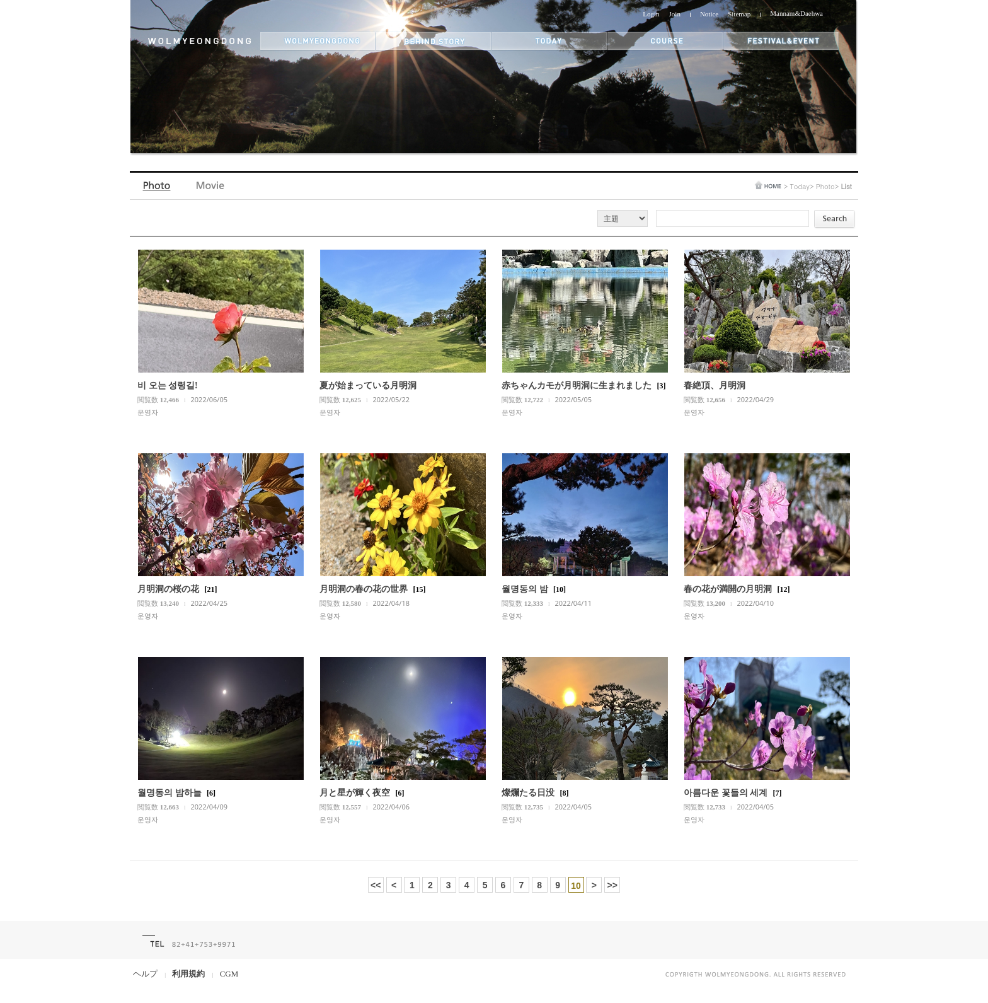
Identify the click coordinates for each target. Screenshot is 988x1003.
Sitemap (739, 14)
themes (665, 41)
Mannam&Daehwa (796, 13)
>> (612, 885)
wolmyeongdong (318, 41)
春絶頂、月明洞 (714, 385)
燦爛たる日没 (528, 792)
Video (210, 189)
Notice (709, 14)
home (768, 185)
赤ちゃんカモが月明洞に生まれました (577, 385)
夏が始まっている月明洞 (367, 385)
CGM (229, 973)
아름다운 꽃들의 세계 (725, 792)
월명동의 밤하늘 (169, 792)
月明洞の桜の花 (168, 589)
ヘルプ (145, 973)
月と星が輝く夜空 (354, 792)
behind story (433, 41)
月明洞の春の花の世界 (363, 589)
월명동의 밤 (525, 589)
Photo (157, 189)
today (549, 41)
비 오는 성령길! (167, 385)
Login (651, 14)
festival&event (782, 41)
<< (375, 885)
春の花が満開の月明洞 (728, 589)
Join (675, 14)
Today (799, 186)
